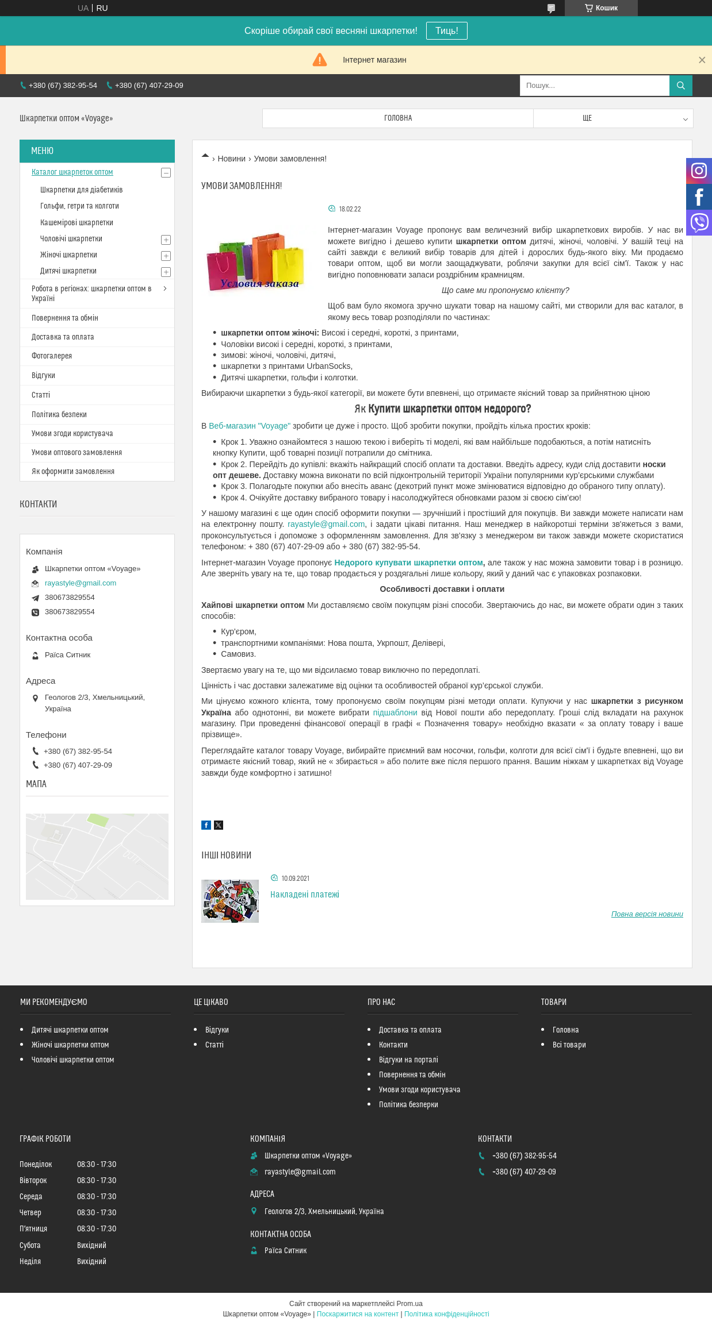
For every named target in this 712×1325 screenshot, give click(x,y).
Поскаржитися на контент (358, 1314)
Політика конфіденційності (446, 1314)
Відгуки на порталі (408, 1060)
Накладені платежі (304, 894)
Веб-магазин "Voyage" (249, 425)
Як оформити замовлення (73, 471)
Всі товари (569, 1045)
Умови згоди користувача (72, 433)
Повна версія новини (647, 914)
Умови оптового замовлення (77, 452)
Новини (231, 158)
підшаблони (395, 712)
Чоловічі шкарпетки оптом (73, 1060)
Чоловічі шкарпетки (71, 239)
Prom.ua (410, 1304)
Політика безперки (408, 1105)
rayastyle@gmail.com (326, 524)
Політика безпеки (59, 414)
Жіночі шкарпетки (68, 255)
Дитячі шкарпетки (68, 271)
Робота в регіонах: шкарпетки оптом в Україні (92, 293)
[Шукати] (680, 85)
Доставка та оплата (63, 337)
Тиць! (446, 31)
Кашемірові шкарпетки (76, 223)
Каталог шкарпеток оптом (72, 172)
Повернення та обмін (65, 318)
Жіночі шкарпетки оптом (70, 1045)
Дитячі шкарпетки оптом (70, 1030)
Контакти (393, 1045)
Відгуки (43, 375)
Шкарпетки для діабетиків (81, 190)
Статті (41, 395)
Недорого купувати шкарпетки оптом (408, 562)
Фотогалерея (52, 356)
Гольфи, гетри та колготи (79, 206)
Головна (398, 118)
